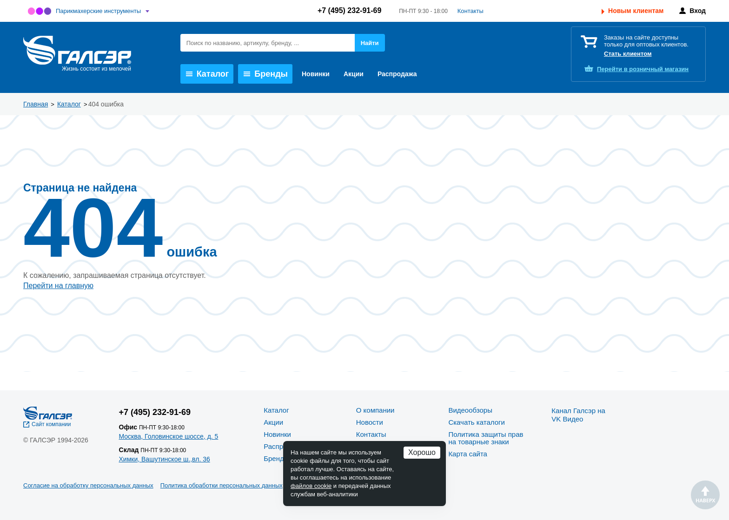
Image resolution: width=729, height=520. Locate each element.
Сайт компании (51, 424)
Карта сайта (467, 454)
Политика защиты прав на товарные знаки (485, 438)
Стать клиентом (628, 53)
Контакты (470, 10)
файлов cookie (311, 485)
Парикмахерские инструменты (98, 10)
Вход (697, 10)
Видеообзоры (470, 410)
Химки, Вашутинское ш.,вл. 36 (164, 459)
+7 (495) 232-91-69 (349, 10)
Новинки (316, 74)
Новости (369, 422)
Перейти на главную (58, 286)
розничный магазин (643, 69)
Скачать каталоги (476, 422)
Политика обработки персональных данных (221, 485)
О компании (375, 410)
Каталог (207, 74)
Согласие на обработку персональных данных (88, 485)
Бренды (266, 74)
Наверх (705, 495)
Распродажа (397, 74)
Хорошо (422, 452)
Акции (354, 74)
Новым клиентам (635, 10)
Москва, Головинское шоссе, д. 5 (169, 436)
